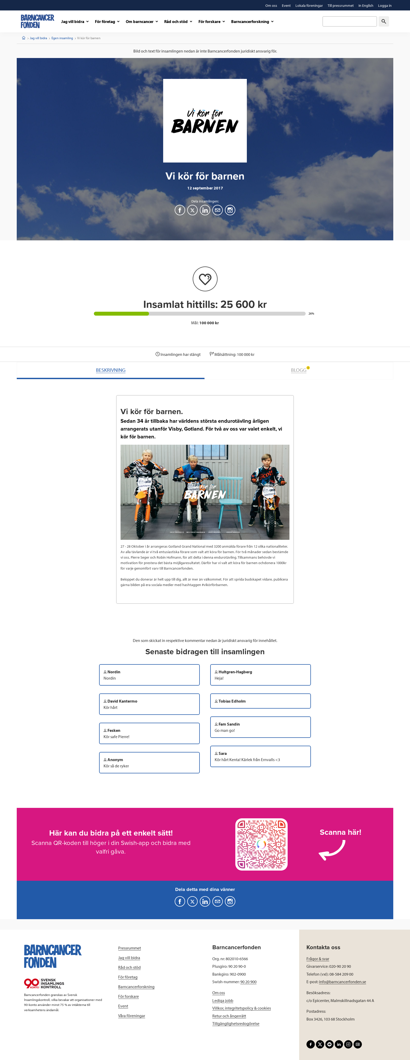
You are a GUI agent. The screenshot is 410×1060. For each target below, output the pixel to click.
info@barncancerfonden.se (342, 981)
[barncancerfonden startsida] (37, 21)
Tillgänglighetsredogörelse (235, 1023)
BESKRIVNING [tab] (111, 370)
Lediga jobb (222, 1000)
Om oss (218, 992)
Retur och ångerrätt (229, 1015)
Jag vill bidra (38, 38)
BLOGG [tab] (300, 369)
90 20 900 (248, 981)
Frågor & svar (317, 958)
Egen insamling (62, 38)
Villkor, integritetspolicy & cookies (241, 1008)
